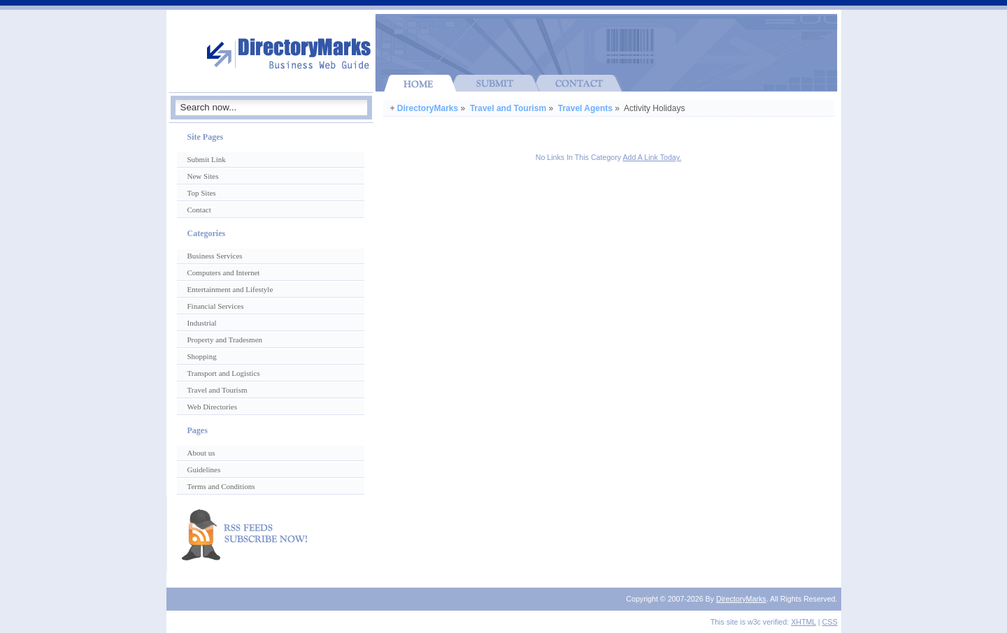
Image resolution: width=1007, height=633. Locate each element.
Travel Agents (585, 108)
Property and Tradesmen (225, 339)
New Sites (203, 176)
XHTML (803, 622)
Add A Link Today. (652, 157)
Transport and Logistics (223, 373)
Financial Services (215, 306)
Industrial (202, 323)
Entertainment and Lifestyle (230, 289)
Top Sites (201, 193)
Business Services (215, 256)
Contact (199, 209)
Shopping (202, 356)
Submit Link (206, 159)
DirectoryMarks (427, 108)
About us (201, 453)
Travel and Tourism (508, 108)
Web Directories (212, 406)
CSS (830, 622)
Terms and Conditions (221, 486)
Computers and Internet (223, 272)
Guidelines (204, 469)
